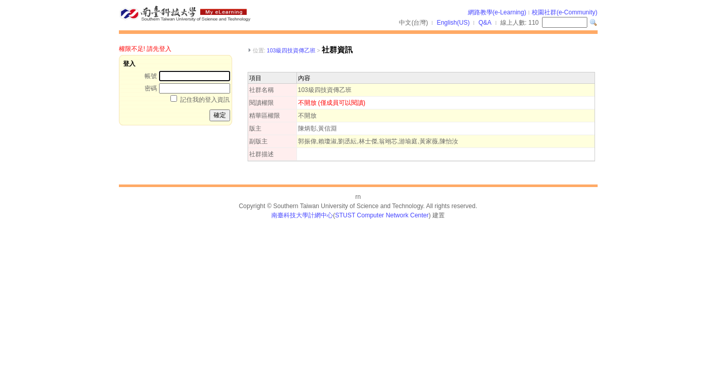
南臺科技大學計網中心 (302, 215)
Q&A (484, 22)
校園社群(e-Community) (564, 12)
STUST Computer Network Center (382, 215)
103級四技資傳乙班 (291, 50)
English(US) (452, 22)
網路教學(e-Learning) (497, 12)
